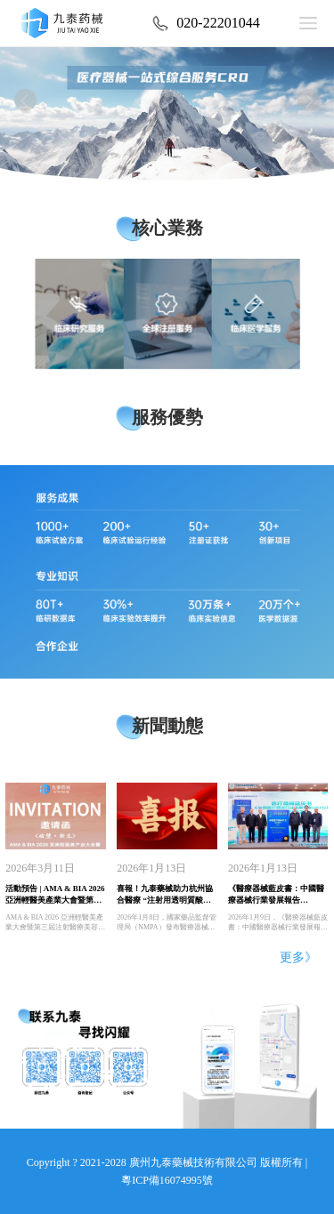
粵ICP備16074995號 (167, 1180)
